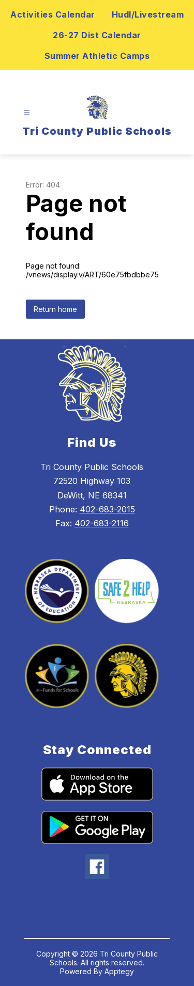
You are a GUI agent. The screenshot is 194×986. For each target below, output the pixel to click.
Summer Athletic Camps (97, 56)
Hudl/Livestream (148, 14)
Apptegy (119, 971)
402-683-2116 (101, 523)
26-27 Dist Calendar (97, 35)
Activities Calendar (52, 14)
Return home (55, 309)
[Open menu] (27, 113)
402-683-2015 (107, 509)
